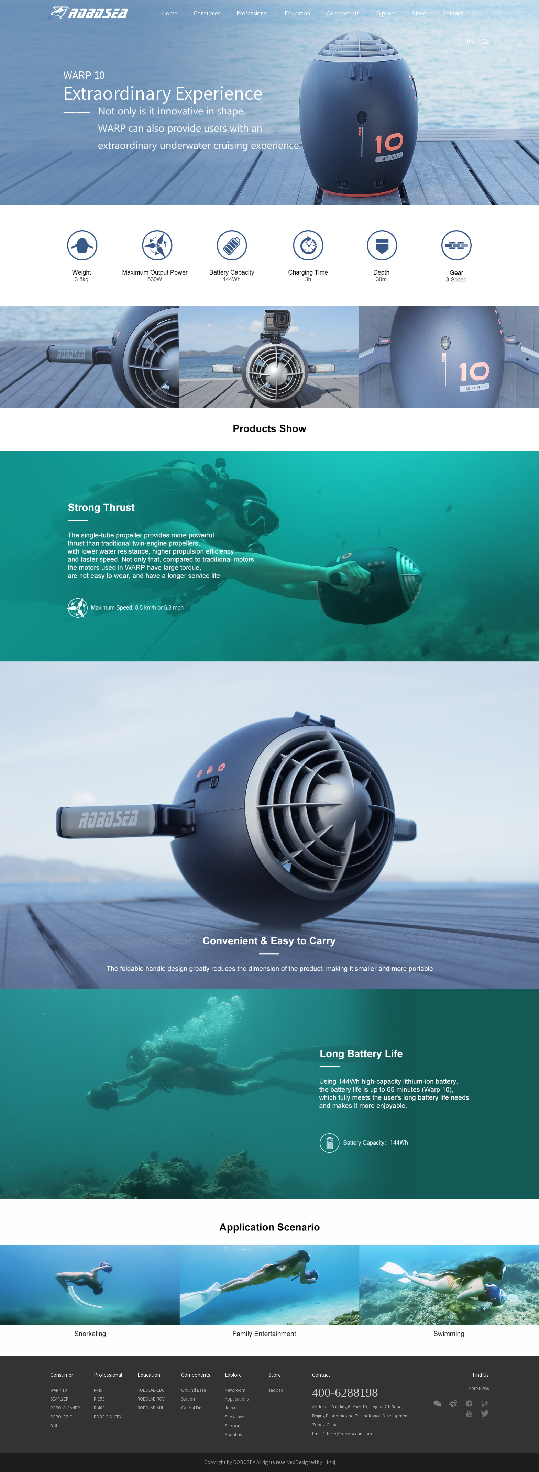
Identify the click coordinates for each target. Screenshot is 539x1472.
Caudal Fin (191, 1408)
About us (233, 1434)
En (485, 41)
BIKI (53, 1426)
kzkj (331, 1462)
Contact (453, 13)
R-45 (98, 1390)
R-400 (99, 1408)
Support (233, 1426)
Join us (231, 1408)
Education (297, 13)
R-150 (99, 1399)
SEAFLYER (59, 1399)
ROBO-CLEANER (65, 1408)
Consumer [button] (207, 13)
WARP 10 (58, 1390)
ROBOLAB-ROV (151, 1399)
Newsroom (235, 1390)
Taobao (276, 1390)
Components (343, 13)
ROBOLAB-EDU (151, 1390)
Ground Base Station (193, 1394)
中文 (470, 41)
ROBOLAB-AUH (151, 1408)
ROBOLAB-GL (62, 1417)
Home (169, 13)
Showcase (234, 1417)
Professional (252, 13)
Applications (237, 1399)
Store (419, 13)
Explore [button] (385, 13)
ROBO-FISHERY (108, 1417)
